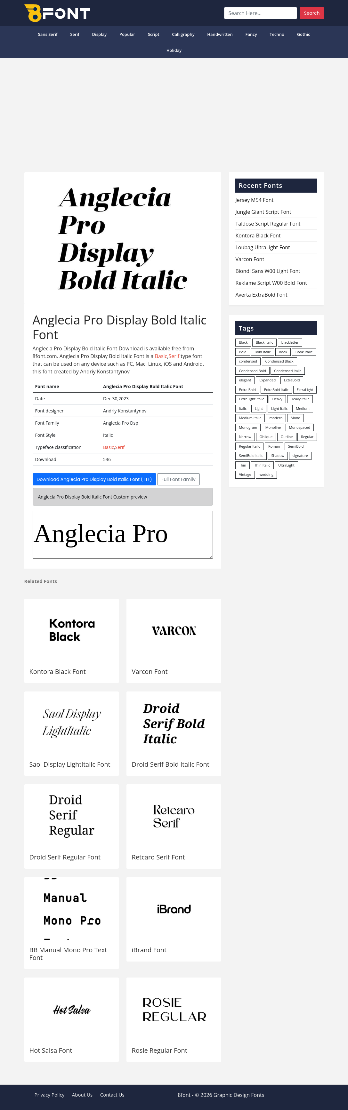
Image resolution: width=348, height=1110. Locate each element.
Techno (277, 34)
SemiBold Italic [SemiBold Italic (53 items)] (251, 455)
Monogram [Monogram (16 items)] (248, 427)
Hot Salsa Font (50, 1050)
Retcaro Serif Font (158, 857)
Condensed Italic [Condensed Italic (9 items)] (287, 370)
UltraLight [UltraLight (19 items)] (286, 465)
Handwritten (220, 34)
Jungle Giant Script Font (263, 211)
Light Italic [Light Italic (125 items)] (279, 408)
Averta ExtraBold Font (261, 294)
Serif (74, 34)
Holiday (174, 50)
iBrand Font (149, 950)
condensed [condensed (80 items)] (248, 361)
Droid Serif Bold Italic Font (170, 764)
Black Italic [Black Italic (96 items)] (264, 342)
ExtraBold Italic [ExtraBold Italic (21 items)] (276, 389)
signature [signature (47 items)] (300, 455)
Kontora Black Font (57, 671)
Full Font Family (178, 479)
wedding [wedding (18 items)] (266, 474)
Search (312, 13)
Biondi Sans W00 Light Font (267, 271)
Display (99, 34)
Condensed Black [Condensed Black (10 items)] (279, 361)
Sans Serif (47, 34)
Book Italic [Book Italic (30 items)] (303, 351)
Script (153, 34)
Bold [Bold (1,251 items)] (242, 351)
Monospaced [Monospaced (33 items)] (299, 427)
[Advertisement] (174, 112)
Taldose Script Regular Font (267, 223)
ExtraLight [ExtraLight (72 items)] (305, 389)
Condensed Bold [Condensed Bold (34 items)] (252, 370)
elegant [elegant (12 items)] (245, 380)
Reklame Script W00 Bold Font (271, 282)
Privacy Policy (50, 1094)
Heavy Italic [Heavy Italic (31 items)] (300, 398)
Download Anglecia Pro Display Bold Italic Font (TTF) (94, 479)
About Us (82, 1094)
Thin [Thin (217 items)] (242, 465)
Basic (161, 356)
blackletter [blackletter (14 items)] (290, 342)
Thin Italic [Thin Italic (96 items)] (262, 465)
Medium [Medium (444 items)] (303, 408)
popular (127, 34)
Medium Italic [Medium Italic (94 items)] (250, 417)
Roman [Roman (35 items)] (274, 446)
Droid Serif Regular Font (65, 857)
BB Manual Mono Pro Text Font (68, 954)
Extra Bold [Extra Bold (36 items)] (247, 389)
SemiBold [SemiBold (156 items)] (295, 446)
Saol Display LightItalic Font (69, 764)
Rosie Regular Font (159, 1050)
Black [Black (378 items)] (243, 342)
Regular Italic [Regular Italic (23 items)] (249, 446)
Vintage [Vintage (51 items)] (245, 474)
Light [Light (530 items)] (259, 408)
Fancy (251, 34)
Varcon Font (149, 671)
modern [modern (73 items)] (275, 417)
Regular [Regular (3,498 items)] (307, 436)
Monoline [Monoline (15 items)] (273, 427)
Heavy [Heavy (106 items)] (277, 398)
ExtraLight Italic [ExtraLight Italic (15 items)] (251, 398)
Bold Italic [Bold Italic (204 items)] (263, 351)
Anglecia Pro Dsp (123, 535)
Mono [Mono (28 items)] (295, 417)
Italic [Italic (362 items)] (243, 408)
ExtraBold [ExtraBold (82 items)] (292, 380)
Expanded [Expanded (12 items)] (267, 380)
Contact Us (112, 1094)
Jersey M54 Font (254, 200)
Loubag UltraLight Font (262, 247)
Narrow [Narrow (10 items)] (245, 436)
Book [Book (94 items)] (283, 351)
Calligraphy (183, 34)
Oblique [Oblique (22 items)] (266, 436)
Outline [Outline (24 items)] (287, 436)
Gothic (303, 34)
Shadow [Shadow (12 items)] (277, 455)
